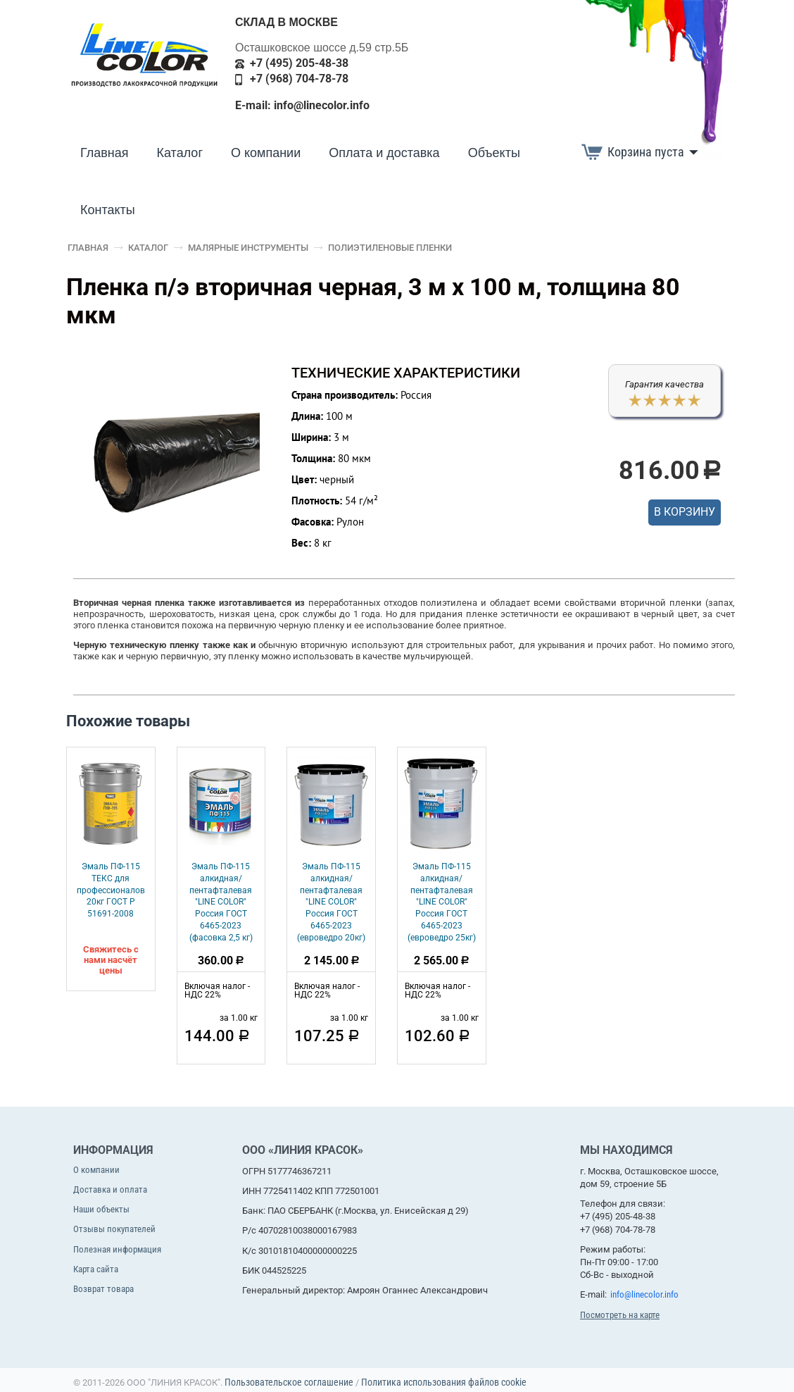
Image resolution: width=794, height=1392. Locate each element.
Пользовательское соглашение (289, 1382)
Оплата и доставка (384, 153)
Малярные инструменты (248, 247)
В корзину (684, 511)
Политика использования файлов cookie (444, 1382)
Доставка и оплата (110, 1189)
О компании (266, 153)
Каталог (180, 153)
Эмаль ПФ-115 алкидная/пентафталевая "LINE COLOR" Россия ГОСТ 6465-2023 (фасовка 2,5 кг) (221, 902)
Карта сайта (95, 1269)
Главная (104, 153)
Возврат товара (103, 1289)
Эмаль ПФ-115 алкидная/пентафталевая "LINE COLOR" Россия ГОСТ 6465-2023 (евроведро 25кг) (442, 902)
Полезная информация (117, 1249)
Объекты (494, 153)
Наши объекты (101, 1209)
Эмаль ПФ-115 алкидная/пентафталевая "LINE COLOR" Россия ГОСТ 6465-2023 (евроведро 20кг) (331, 902)
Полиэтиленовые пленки (390, 247)
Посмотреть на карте (620, 1315)
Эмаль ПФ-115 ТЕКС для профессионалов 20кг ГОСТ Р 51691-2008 (111, 890)
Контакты (107, 210)
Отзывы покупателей (114, 1229)
